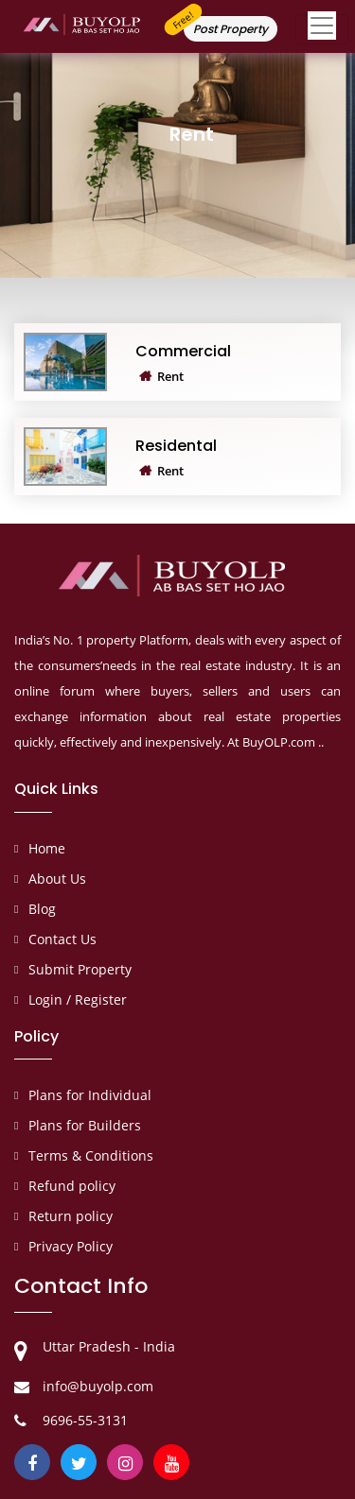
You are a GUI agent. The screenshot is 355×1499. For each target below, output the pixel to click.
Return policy (70, 1216)
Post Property (230, 29)
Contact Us (62, 939)
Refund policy (71, 1186)
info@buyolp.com (98, 1386)
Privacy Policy (70, 1246)
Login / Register (77, 999)
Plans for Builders (84, 1125)
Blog (42, 909)
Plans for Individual (89, 1095)
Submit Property (80, 969)
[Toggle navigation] (321, 29)
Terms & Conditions (90, 1155)
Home (46, 848)
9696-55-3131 (85, 1420)
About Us (57, 878)
